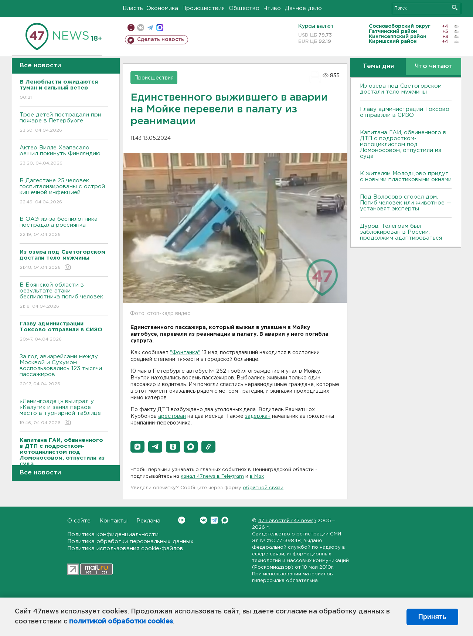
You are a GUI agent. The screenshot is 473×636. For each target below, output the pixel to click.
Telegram (214, 520)
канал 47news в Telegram (212, 476)
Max (224, 520)
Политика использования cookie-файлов (125, 548)
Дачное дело (303, 8)
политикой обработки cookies (121, 622)
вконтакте (140, 27)
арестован (172, 416)
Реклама (148, 520)
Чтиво (272, 8)
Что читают (434, 66)
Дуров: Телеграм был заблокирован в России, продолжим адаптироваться (401, 232)
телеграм (150, 27)
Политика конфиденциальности (113, 534)
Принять (432, 616)
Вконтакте (181, 520)
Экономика (162, 8)
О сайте (79, 520)
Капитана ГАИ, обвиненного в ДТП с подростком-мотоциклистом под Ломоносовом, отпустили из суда (403, 144)
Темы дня (378, 66)
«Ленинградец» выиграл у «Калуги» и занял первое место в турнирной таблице (64, 412)
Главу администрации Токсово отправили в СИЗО (404, 112)
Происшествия (203, 8)
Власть (133, 8)
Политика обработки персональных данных (130, 541)
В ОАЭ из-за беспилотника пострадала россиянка (64, 227)
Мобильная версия (131, 27)
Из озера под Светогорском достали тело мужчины (401, 89)
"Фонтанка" (185, 353)
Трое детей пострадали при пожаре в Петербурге (64, 122)
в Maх (257, 476)
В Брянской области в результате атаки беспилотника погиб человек (64, 296)
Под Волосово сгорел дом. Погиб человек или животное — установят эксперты (406, 202)
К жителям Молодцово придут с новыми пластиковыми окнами (406, 176)
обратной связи (263, 488)
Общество (244, 8)
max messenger (159, 27)
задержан (257, 416)
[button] (137, 447)
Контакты (113, 520)
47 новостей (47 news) (287, 521)
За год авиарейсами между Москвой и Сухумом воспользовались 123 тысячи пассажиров (64, 370)
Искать (454, 7)
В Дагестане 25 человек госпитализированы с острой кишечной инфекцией (64, 191)
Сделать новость (160, 39)
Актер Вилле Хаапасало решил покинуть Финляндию (64, 155)
